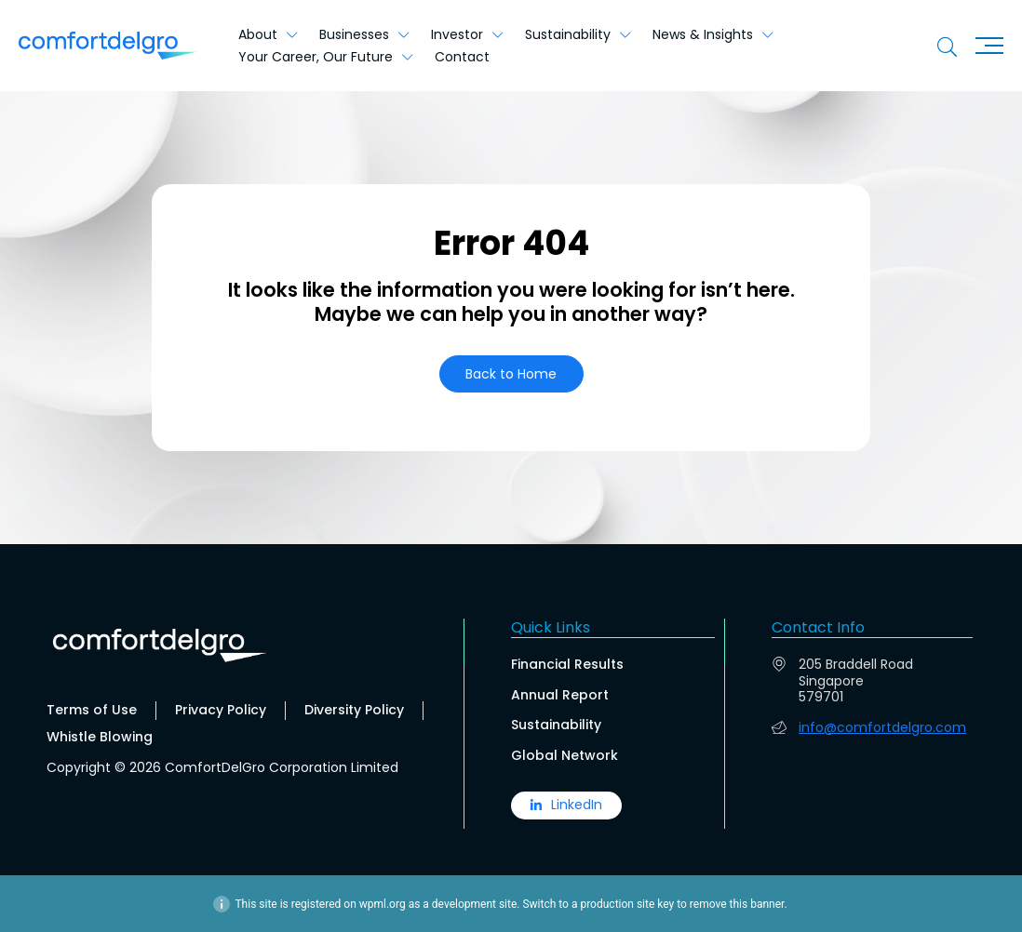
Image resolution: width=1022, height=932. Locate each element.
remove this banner (737, 903)
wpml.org (382, 903)
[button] (511, 374)
